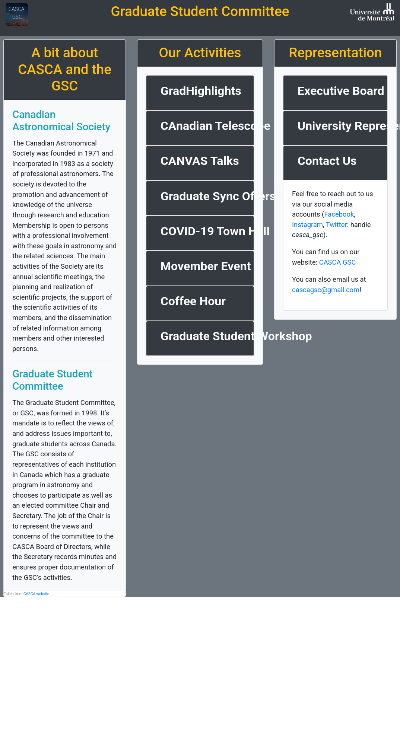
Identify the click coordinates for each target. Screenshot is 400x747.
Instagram (307, 225)
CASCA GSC (337, 262)
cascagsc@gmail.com (325, 290)
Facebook (339, 214)
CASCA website (36, 594)
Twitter (336, 225)
